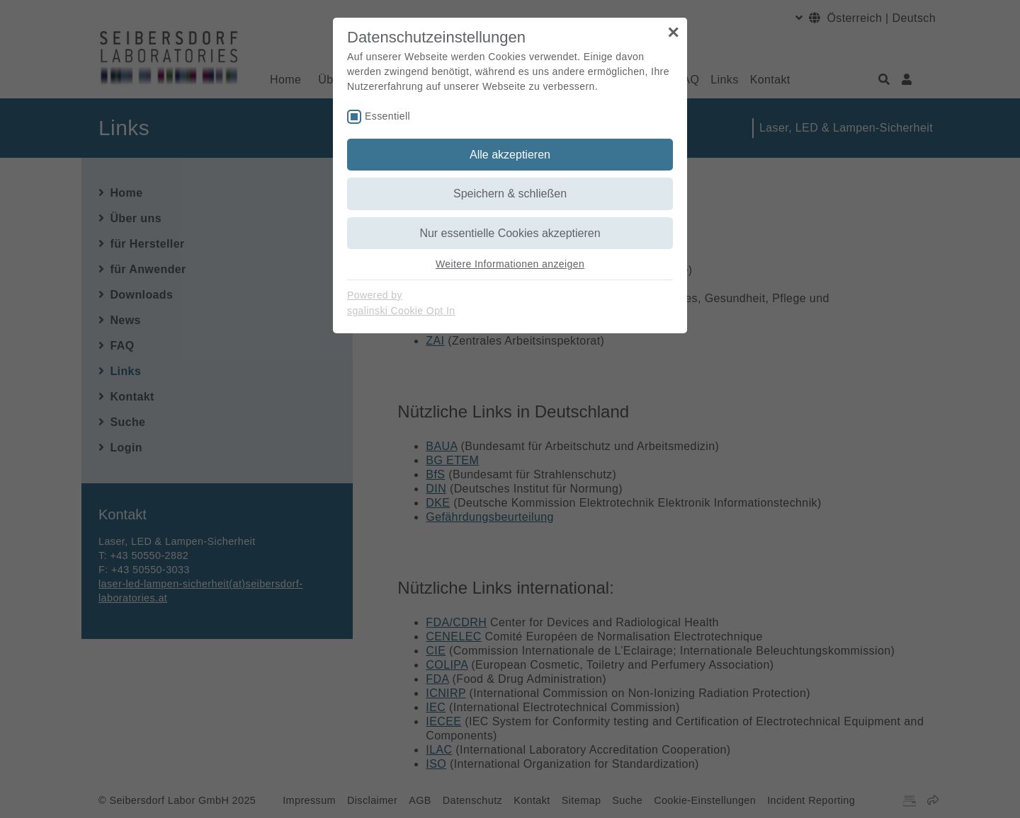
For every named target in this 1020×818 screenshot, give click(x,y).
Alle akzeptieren (510, 155)
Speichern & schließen (510, 194)
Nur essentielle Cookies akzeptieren (509, 233)
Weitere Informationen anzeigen (510, 264)
